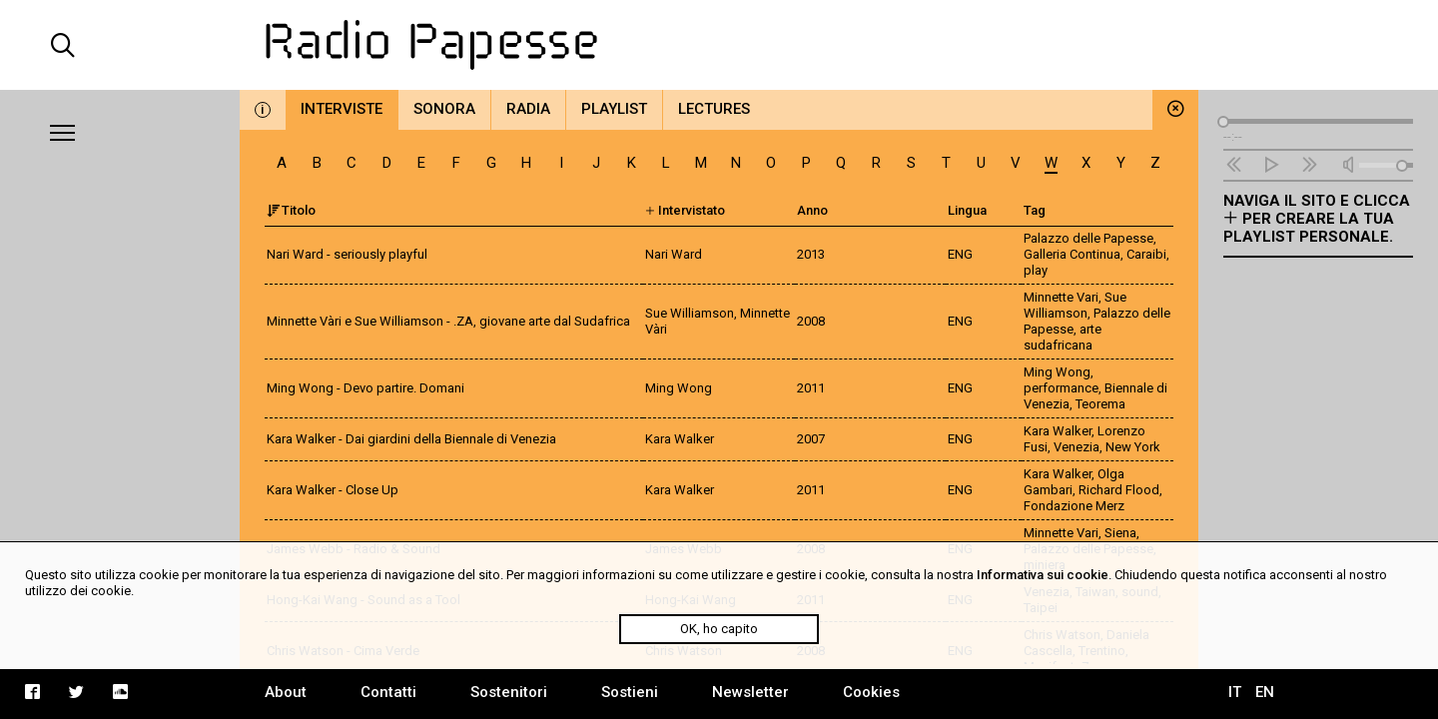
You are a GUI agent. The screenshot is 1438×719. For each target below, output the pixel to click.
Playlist (614, 109)
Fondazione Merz (1074, 505)
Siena (1120, 532)
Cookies (871, 692)
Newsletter (750, 692)
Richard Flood (1118, 489)
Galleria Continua (1072, 254)
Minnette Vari (1061, 297)
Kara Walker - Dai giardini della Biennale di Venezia (411, 438)
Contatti (388, 692)
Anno (812, 210)
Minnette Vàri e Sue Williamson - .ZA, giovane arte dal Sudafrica (448, 321)
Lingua (967, 210)
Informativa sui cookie (1042, 574)
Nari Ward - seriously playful (347, 254)
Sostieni (629, 692)
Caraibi (1146, 254)
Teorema (1100, 403)
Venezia (1076, 446)
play (1036, 270)
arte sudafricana (1062, 337)
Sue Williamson (1075, 305)
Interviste (341, 109)
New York (1132, 446)
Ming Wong (1057, 371)
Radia (528, 109)
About (286, 692)
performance (1061, 387)
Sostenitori (508, 692)
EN (1264, 692)
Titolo (291, 210)
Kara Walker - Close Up (332, 489)
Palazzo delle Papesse (1088, 238)
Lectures (714, 109)
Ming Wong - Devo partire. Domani (365, 387)
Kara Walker (1057, 430)
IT (1234, 692)
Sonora (444, 109)
